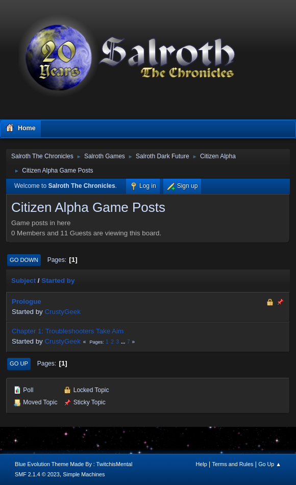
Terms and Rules (233, 464)
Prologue (26, 301)
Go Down (24, 260)
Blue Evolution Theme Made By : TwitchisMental (73, 464)
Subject (23, 280)
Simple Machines (84, 474)
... (124, 342)
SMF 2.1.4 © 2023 (37, 474)
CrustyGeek (62, 312)
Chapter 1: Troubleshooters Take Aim (68, 331)
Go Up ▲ (269, 464)
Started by (58, 280)
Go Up (19, 363)
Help (201, 464)
